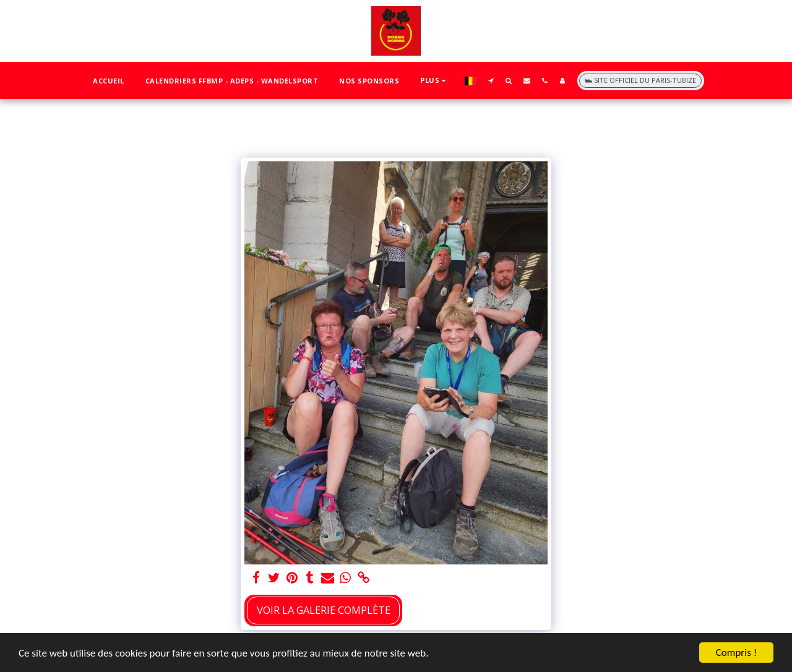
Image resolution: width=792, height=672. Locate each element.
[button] (491, 80)
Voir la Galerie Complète (323, 610)
